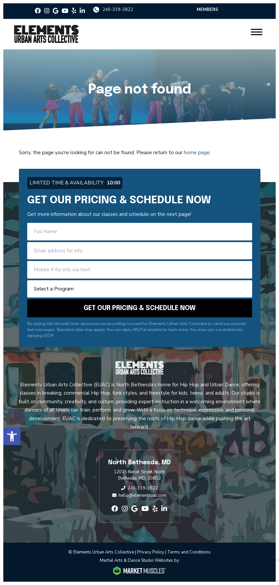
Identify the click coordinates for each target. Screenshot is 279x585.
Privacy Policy (150, 552)
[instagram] (46, 11)
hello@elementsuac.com (142, 495)
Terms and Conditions (189, 552)
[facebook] (38, 11)
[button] (12, 436)
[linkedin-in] (82, 11)
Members (207, 10)
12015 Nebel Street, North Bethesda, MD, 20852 (139, 475)
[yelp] (74, 11)
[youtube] (65, 11)
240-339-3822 (118, 10)
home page (197, 152)
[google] (55, 11)
